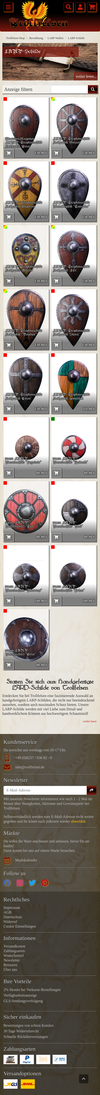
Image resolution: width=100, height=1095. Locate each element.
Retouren (10, 965)
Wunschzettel (14, 956)
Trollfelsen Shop (15, 38)
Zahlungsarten (14, 951)
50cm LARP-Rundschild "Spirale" (70, 461)
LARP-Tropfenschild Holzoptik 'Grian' (71, 141)
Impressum (12, 908)
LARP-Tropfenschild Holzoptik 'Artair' (23, 269)
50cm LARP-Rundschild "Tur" (20, 525)
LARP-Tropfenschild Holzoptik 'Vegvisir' (23, 205)
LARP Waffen (56, 38)
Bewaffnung (36, 38)
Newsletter (12, 960)
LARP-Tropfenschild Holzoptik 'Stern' (71, 333)
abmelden (78, 821)
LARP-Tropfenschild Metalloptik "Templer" (71, 205)
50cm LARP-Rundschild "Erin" (20, 653)
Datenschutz (13, 917)
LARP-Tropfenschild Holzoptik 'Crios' (23, 397)
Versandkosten (14, 946)
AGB (7, 912)
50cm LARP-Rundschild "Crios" (69, 589)
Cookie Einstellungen (20, 926)
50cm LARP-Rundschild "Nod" (68, 525)
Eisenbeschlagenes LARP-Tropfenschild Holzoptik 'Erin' (23, 142)
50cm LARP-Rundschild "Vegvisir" (23, 461)
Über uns (10, 970)
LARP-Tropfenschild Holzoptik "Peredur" (23, 333)
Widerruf (10, 922)
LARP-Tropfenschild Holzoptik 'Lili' (71, 269)
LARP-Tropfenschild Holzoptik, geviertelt (71, 397)
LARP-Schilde (76, 38)
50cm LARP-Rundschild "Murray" (23, 589)
